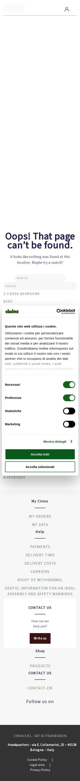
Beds (7, 301)
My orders (40, 516)
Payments (40, 547)
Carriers (40, 571)
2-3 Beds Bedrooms (21, 294)
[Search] (40, 278)
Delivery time (40, 555)
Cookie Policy (40, 759)
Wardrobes (14, 477)
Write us (40, 638)
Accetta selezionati (40, 467)
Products (40, 666)
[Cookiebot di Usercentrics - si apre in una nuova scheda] (57, 311)
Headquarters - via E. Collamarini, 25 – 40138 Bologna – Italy (42, 747)
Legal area (40, 765)
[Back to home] (14, 7)
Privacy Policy (40, 770)
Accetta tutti (40, 454)
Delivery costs (40, 563)
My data (40, 524)
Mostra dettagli (54, 441)
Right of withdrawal (40, 580)
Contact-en (40, 688)
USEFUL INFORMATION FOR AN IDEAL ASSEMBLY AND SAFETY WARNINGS (40, 591)
